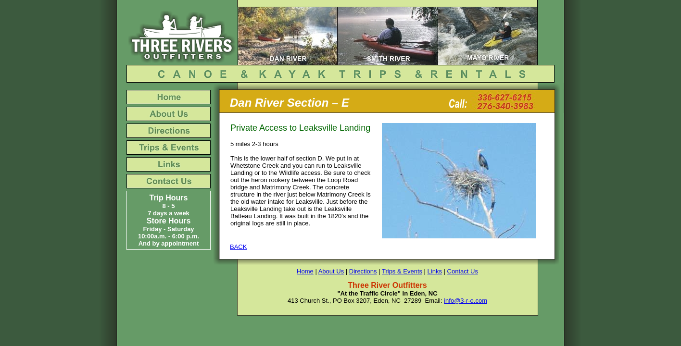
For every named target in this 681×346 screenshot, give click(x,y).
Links (435, 271)
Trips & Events (402, 271)
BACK (238, 246)
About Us (331, 271)
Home (305, 271)
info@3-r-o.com (465, 300)
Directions (363, 271)
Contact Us (462, 271)
